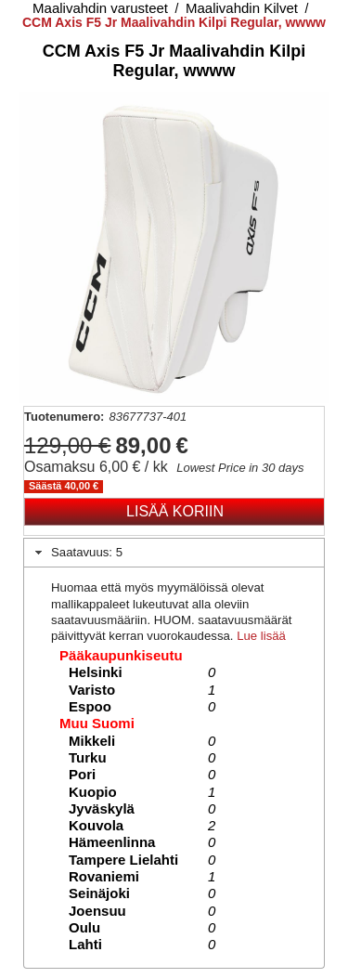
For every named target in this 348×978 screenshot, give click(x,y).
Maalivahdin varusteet (100, 8)
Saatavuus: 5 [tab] (76, 552)
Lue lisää (261, 636)
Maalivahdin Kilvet (242, 8)
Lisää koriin (175, 511)
